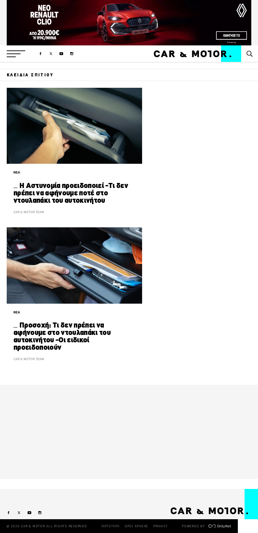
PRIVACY (160, 526)
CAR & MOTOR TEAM (28, 212)
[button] (16, 53)
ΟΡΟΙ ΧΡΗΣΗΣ (136, 526)
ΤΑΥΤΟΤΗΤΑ (110, 526)
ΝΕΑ (16, 172)
